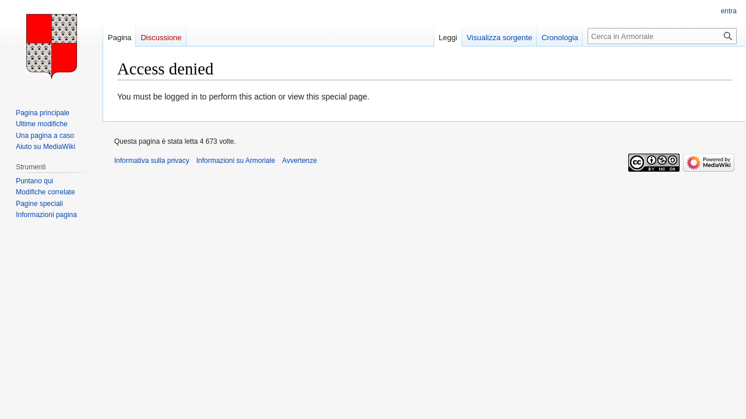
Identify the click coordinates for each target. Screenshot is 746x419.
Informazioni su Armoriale (235, 161)
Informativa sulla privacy (151, 161)
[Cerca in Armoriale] (662, 36)
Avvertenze (299, 161)
